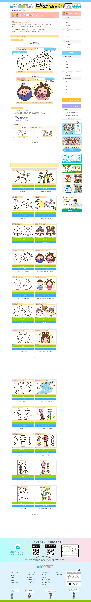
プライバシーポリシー (14, 582)
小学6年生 (67, 72)
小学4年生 (67, 67)
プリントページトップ (31, 574)
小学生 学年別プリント (31, 579)
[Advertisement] (34, 152)
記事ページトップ (45, 574)
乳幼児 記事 (44, 577)
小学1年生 (67, 59)
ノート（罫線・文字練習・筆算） (72, 112)
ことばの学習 (68, 44)
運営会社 (12, 577)
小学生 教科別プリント (31, 581)
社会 (66, 89)
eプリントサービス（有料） (18, 29)
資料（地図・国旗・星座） (71, 118)
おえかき (67, 36)
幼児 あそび (67, 17)
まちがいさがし (68, 28)
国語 (66, 81)
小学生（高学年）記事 (46, 582)
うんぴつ (67, 33)
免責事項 (12, 580)
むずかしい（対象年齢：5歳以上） (22, 120)
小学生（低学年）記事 (46, 581)
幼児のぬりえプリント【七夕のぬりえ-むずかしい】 (46, 137)
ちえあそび (68, 39)
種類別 (66, 109)
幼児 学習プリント (30, 577)
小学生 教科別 (68, 78)
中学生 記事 (44, 584)
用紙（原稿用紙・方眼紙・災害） (72, 115)
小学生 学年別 (68, 56)
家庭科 (67, 94)
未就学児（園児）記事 (46, 579)
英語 (66, 86)
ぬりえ (67, 19)
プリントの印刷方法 (14, 573)
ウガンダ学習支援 (59, 574)
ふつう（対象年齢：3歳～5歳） (21, 118)
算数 (66, 83)
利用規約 (12, 579)
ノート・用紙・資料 (30, 582)
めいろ (67, 22)
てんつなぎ (68, 25)
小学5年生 (67, 70)
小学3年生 (67, 64)
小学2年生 (67, 61)
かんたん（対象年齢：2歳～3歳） (21, 117)
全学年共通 (68, 75)
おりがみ (67, 30)
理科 (66, 92)
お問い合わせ (13, 575)
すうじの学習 (68, 47)
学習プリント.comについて (15, 572)
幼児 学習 (67, 41)
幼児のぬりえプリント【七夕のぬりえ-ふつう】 (22, 137)
